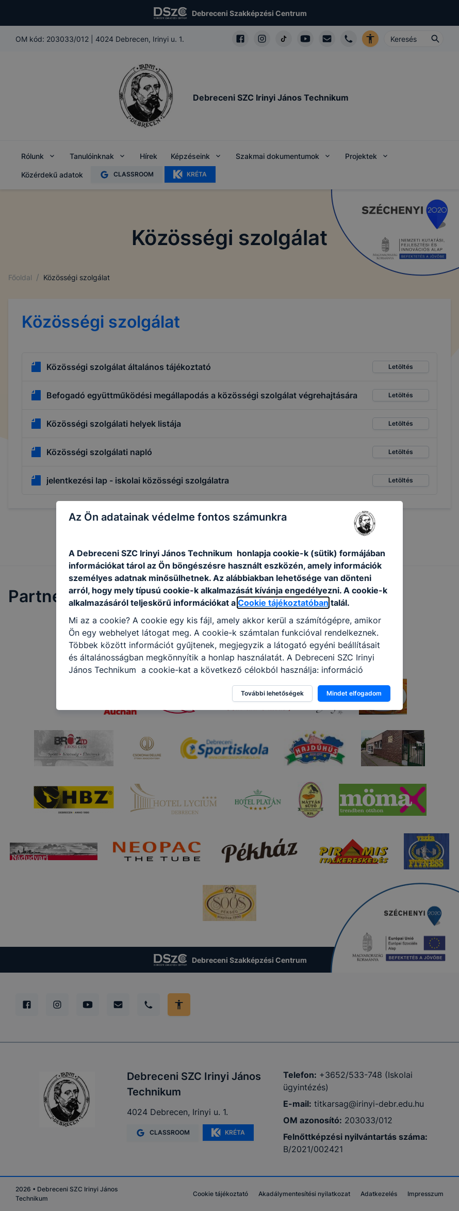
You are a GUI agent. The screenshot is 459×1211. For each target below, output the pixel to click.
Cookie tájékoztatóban (283, 603)
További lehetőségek (272, 693)
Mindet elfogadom (354, 693)
